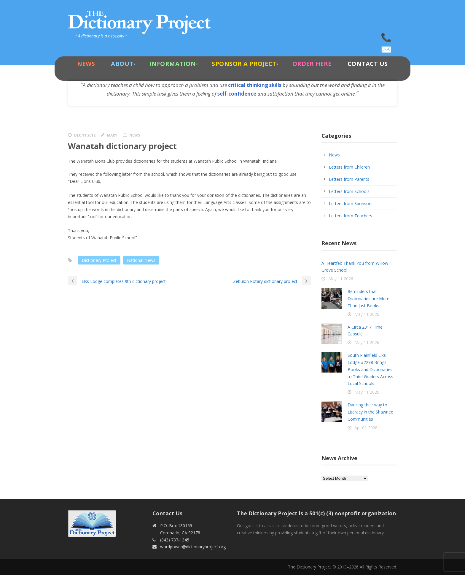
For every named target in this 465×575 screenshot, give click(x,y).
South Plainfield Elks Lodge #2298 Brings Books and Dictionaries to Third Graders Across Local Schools (370, 369)
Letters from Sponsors (350, 203)
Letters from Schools (349, 191)
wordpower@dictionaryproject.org (387, 47)
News (86, 64)
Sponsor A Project (244, 64)
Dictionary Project (99, 260)
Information (172, 64)
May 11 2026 (340, 278)
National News (141, 260)
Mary (112, 135)
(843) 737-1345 (387, 36)
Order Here (312, 64)
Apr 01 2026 (366, 427)
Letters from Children (349, 167)
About (122, 64)
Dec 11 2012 (84, 135)
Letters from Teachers (350, 215)
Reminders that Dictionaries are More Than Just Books (368, 298)
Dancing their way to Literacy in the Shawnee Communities (370, 412)
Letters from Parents (349, 179)
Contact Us (368, 64)
